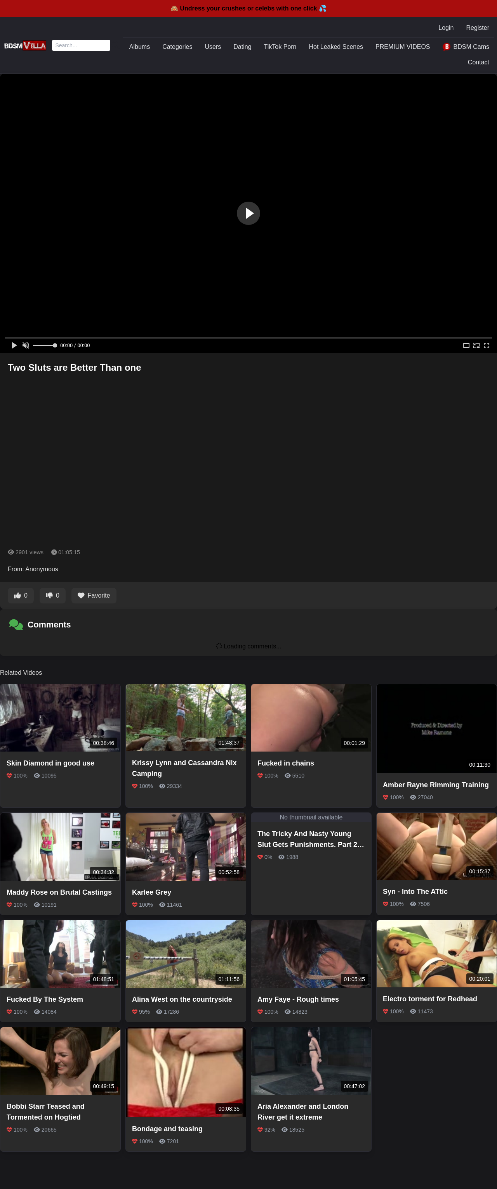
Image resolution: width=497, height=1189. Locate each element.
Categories (177, 46)
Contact (478, 62)
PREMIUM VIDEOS (402, 46)
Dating (242, 46)
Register (477, 27)
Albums (139, 46)
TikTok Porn (280, 46)
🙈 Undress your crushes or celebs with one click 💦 (248, 8)
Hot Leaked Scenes (336, 46)
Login (446, 27)
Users (213, 46)
